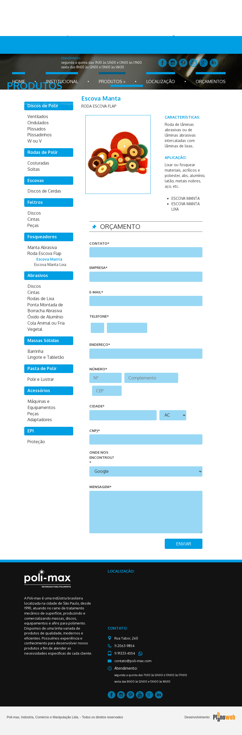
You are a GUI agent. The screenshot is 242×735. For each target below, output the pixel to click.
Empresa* (98, 267)
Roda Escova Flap (103, 103)
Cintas (33, 219)
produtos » (112, 81)
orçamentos (211, 81)
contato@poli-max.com (131, 661)
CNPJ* (94, 430)
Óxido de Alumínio (45, 316)
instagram (173, 62)
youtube (193, 62)
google (203, 62)
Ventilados (37, 116)
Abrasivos (37, 275)
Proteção (36, 441)
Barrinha (35, 351)
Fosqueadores (73, 103)
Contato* (99, 243)
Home (35, 103)
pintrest (183, 62)
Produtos (51, 103)
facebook (162, 62)
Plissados (36, 129)
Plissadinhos (39, 134)
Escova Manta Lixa (50, 264)
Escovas (35, 180)
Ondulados (38, 122)
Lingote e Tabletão (45, 357)
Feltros (35, 202)
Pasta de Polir (42, 368)
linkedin (213, 62)
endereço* (99, 344)
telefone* (99, 316)
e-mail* (96, 292)
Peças (33, 225)
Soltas (33, 169)
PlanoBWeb (224, 717)
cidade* (96, 406)
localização (160, 81)
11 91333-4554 (124, 653)
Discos (34, 213)
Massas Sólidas (43, 340)
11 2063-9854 (124, 646)
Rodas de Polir (42, 152)
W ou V (34, 141)
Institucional (62, 81)
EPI (30, 431)
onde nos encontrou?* (101, 457)
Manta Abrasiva (42, 247)
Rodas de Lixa (40, 298)
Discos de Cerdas (44, 191)
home (18, 81)
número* (98, 369)
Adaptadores (39, 419)
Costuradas (38, 163)
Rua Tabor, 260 (125, 638)
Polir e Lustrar (40, 379)
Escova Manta (131, 103)
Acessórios (38, 390)
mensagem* (100, 487)
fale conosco (126, 94)
